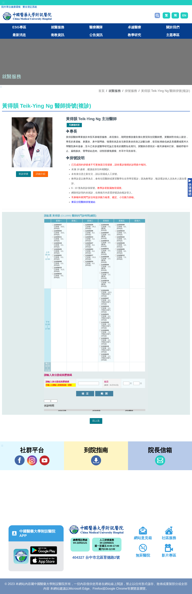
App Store (43, 560)
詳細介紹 (40, 174)
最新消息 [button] (19, 35)
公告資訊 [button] (96, 35)
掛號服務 (131, 91)
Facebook (20, 460)
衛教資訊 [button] (57, 35)
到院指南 (96, 460)
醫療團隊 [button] (96, 27)
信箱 (160, 460)
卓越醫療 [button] (134, 27)
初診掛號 (23, 174)
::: (3, 2)
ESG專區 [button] (19, 27)
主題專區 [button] (172, 35)
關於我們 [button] (172, 27)
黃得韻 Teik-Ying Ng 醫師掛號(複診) (165, 91)
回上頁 (96, 420)
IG (32, 460)
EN (184, 15)
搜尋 (157, 15)
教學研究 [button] (134, 35)
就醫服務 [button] (57, 27)
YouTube (44, 460)
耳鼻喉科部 (74, 125)
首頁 (101, 91)
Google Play (43, 550)
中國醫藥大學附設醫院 (95, 529)
